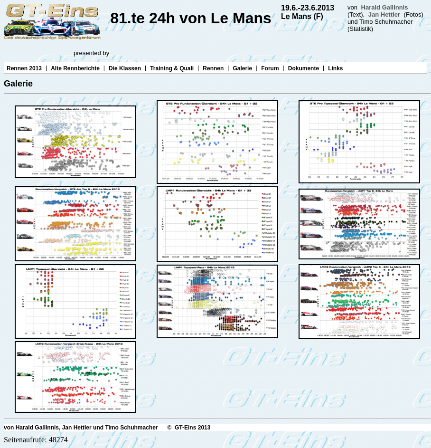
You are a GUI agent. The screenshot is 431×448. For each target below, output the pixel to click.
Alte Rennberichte (75, 68)
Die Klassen (125, 68)
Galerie (242, 68)
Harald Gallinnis (384, 7)
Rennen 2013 (24, 68)
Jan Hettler (384, 14)
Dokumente (303, 68)
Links (335, 68)
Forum (270, 68)
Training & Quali (172, 68)
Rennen (213, 68)
